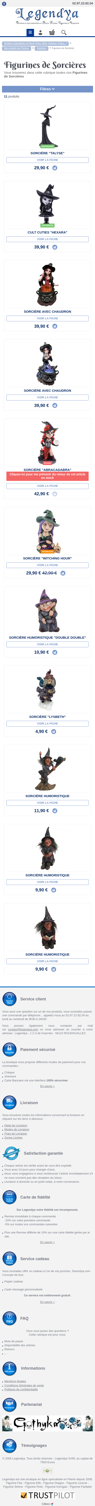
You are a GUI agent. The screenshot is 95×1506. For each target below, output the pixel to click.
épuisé (47, 463)
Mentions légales (15, 1381)
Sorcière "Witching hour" (47, 558)
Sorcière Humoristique (47, 796)
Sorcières (41, 48)
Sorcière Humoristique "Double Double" (47, 637)
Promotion (47, 552)
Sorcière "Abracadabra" (47, 470)
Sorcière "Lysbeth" (47, 717)
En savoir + (47, 1086)
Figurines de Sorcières (63, 48)
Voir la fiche (47, 160)
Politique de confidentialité (21, 1389)
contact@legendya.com (23, 1029)
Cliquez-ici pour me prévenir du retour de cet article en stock (47, 476)
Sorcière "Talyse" (47, 153)
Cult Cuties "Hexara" (47, 232)
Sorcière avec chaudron (47, 311)
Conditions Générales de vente (24, 1385)
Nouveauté (47, 146)
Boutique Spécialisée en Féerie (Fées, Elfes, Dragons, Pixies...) (35, 43)
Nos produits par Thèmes (16, 48)
